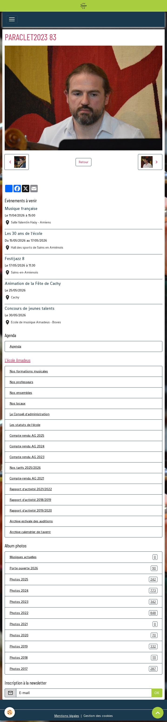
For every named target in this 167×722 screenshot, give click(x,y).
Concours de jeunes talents (29, 308)
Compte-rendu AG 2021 (27, 478)
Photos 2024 (83, 590)
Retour (83, 162)
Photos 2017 (83, 668)
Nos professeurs (21, 382)
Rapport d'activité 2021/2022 (31, 489)
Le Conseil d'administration (30, 414)
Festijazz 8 (14, 258)
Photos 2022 (83, 613)
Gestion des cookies (98, 716)
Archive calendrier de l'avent (30, 532)
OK (156, 692)
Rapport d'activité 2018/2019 (30, 500)
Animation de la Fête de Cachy (33, 283)
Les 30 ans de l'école (23, 233)
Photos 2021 (83, 624)
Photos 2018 (83, 657)
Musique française (21, 208)
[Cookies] (10, 712)
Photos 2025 (83, 579)
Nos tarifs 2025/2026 (25, 468)
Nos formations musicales (29, 371)
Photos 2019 (83, 646)
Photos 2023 (83, 601)
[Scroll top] (158, 713)
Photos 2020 (83, 635)
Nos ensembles (21, 393)
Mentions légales (66, 716)
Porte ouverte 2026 (83, 568)
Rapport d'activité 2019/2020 (31, 510)
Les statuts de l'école (25, 425)
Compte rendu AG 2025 (27, 435)
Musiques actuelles (83, 557)
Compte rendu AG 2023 (27, 457)
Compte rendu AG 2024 (27, 446)
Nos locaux (17, 403)
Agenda (15, 346)
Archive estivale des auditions (31, 521)
